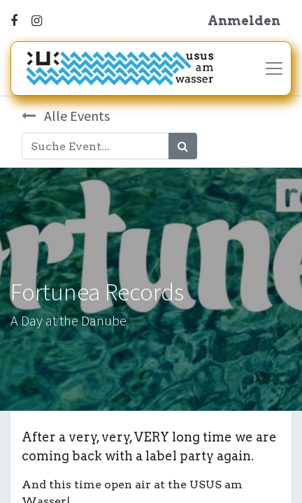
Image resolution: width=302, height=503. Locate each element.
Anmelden (244, 20)
